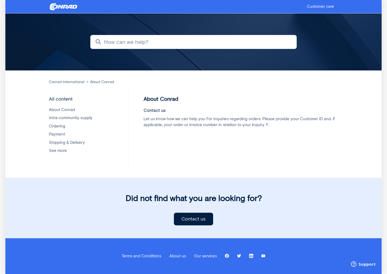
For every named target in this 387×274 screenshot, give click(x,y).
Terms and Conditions (141, 256)
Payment (57, 134)
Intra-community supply (70, 117)
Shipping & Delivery (67, 142)
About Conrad (102, 82)
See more (58, 150)
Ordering (57, 126)
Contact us (193, 219)
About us (177, 256)
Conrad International (66, 82)
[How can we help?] (193, 42)
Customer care (320, 6)
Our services (205, 256)
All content (61, 99)
